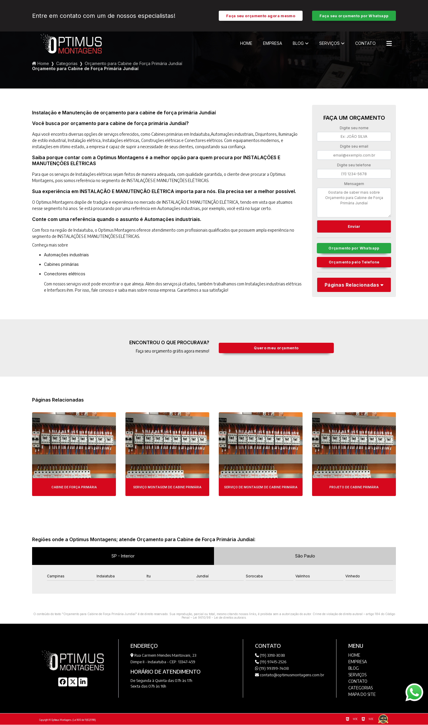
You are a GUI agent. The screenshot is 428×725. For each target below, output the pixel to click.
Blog (298, 43)
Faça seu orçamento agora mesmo (260, 16)
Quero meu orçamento (276, 348)
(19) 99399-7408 (272, 668)
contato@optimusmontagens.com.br (289, 675)
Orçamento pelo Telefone (354, 263)
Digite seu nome (354, 128)
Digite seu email (354, 146)
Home (246, 43)
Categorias (67, 63)
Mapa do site (362, 694)
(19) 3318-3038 (270, 655)
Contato (365, 43)
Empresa (272, 43)
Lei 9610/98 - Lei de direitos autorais (219, 618)
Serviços (329, 43)
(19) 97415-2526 (270, 662)
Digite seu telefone (354, 165)
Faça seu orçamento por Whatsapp (354, 16)
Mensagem (354, 184)
